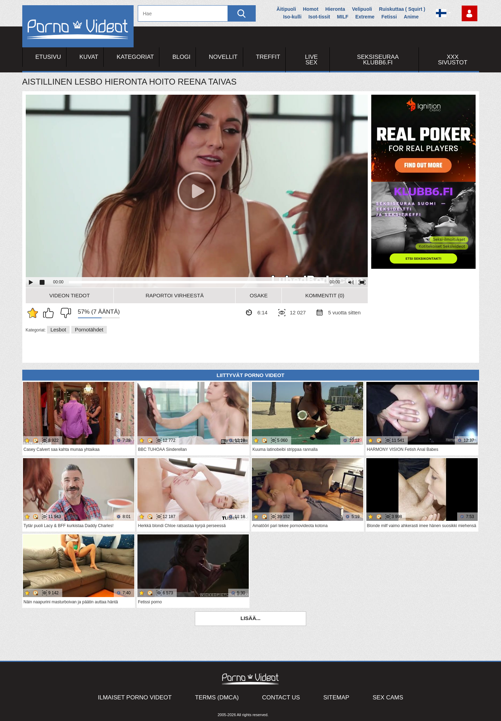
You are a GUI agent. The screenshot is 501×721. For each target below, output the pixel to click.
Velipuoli (362, 9)
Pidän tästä (50, 313)
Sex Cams (388, 697)
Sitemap (336, 697)
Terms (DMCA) (217, 697)
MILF (343, 16)
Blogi (181, 57)
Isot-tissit (319, 16)
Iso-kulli (292, 16)
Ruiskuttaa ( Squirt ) (402, 9)
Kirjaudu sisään (469, 13)
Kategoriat (135, 57)
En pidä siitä (64, 313)
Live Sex (311, 60)
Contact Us (281, 697)
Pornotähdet (89, 329)
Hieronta (335, 9)
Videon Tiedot (69, 295)
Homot (310, 9)
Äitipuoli (286, 9)
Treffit (268, 57)
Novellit (223, 57)
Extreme (364, 16)
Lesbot (58, 329)
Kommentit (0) (324, 295)
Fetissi (389, 16)
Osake (259, 295)
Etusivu (48, 57)
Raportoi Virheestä (174, 295)
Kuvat (88, 57)
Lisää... (250, 618)
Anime (411, 16)
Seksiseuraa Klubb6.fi (378, 60)
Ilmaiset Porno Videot (135, 697)
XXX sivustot (453, 60)
